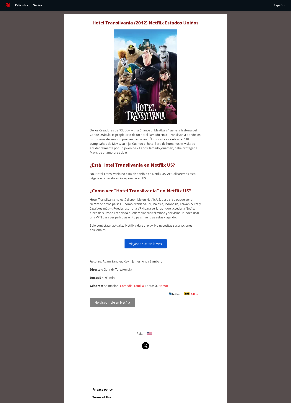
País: (146, 334)
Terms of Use (101, 397)
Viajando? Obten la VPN (145, 244)
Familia (139, 286)
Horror (163, 286)
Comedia (126, 286)
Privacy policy (102, 389)
